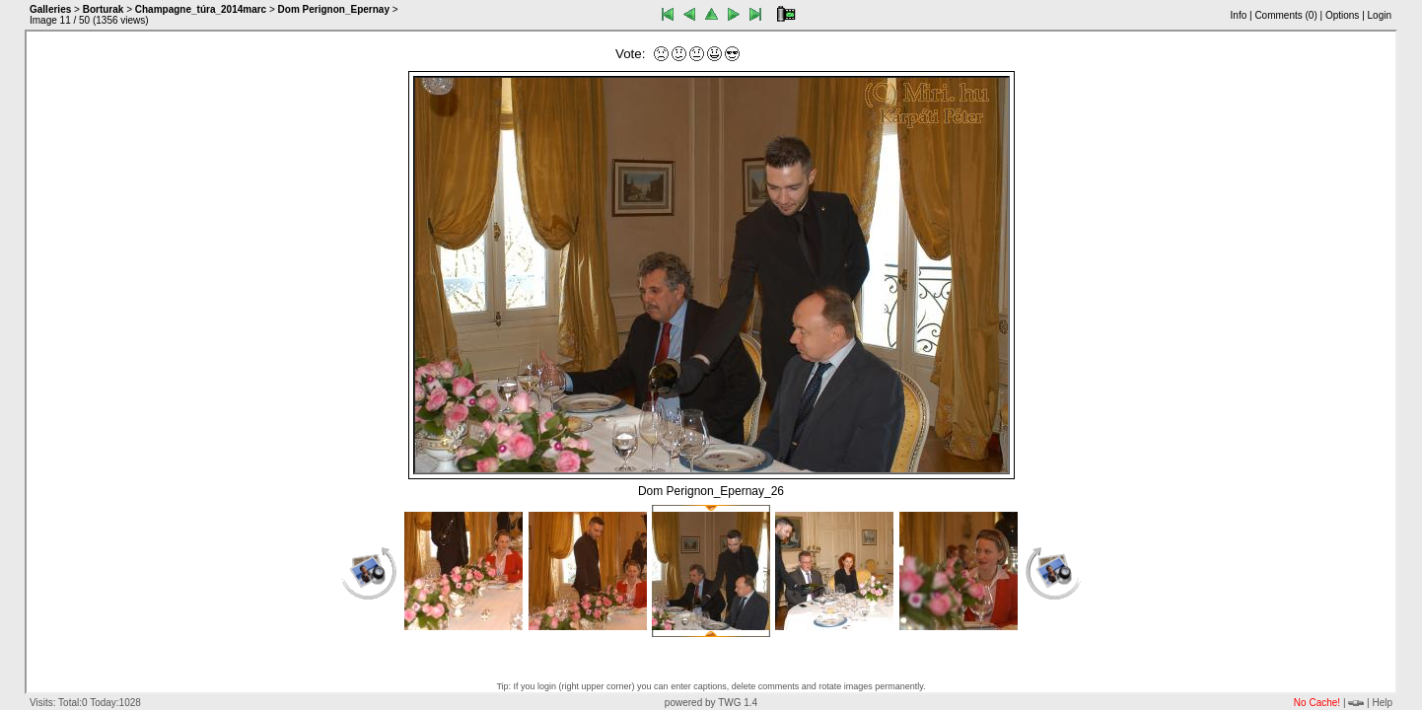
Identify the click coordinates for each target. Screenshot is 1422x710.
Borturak (103, 9)
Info (1239, 15)
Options (1342, 15)
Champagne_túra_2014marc (200, 9)
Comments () (1285, 15)
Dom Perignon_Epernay (334, 9)
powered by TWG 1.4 (711, 702)
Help (1382, 702)
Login (1379, 15)
